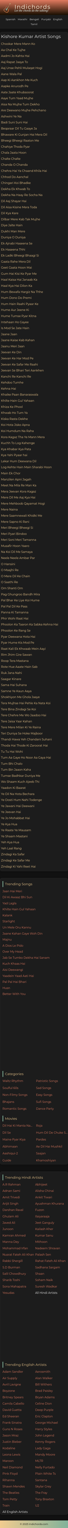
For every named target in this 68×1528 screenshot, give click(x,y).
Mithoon (41, 1242)
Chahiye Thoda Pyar (15, 146)
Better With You (14, 994)
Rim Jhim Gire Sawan (16, 654)
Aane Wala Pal (11, 74)
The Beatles (11, 1492)
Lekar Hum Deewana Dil (18, 461)
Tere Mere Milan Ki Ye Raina (21, 727)
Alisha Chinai (44, 1191)
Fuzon (39, 1210)
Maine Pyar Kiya (14, 1139)
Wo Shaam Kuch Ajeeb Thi (20, 781)
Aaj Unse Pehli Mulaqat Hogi (21, 68)
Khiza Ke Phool (12, 407)
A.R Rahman (12, 1184)
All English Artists (15, 1512)
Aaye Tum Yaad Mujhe (17, 98)
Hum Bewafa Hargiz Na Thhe (22, 292)
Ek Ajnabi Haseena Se (16, 243)
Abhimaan (10, 1146)
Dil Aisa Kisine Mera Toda (19, 207)
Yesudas (8, 1293)
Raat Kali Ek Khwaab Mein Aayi (23, 649)
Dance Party (45, 1108)
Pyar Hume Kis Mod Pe (17, 642)
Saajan (41, 1153)
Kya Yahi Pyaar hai (14, 455)
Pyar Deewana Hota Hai (18, 636)
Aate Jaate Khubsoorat (17, 92)
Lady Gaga (42, 1448)
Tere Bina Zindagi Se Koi (18, 709)
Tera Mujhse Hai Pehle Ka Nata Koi (26, 703)
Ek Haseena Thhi (13, 249)
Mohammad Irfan (15, 1248)
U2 (37, 1505)
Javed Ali (9, 1222)
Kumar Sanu (44, 1235)
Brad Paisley (44, 1391)
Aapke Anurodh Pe (14, 86)
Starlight (9, 921)
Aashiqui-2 (10, 1153)
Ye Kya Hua (9, 824)
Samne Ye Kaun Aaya (16, 691)
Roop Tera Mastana (15, 661)
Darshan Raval (13, 1210)
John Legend (44, 1435)
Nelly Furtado (45, 1467)
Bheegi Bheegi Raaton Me (20, 140)
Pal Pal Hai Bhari (14, 982)
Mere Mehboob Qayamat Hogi (23, 503)
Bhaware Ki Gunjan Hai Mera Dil (24, 134)
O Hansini (8, 564)
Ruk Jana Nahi (11, 673)
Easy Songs (44, 1095)
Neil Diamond (13, 1467)
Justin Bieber (12, 1442)
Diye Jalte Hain (12, 225)
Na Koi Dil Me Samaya (17, 552)
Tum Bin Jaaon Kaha (16, 769)
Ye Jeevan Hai (11, 812)
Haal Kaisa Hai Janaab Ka (19, 279)
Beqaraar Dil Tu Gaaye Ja (19, 128)
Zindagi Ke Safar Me (15, 860)
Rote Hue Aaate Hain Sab (19, 667)
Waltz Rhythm (13, 1081)
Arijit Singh (10, 1203)
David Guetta (12, 1410)
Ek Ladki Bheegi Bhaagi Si (20, 255)
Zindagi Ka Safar (13, 854)
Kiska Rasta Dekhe (14, 419)
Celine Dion (43, 1403)
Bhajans (8, 1102)
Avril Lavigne (12, 1384)
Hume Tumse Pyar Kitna (18, 316)
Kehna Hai (8, 388)
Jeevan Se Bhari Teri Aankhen (22, 370)
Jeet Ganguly (44, 1222)
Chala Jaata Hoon (13, 152)
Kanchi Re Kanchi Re (16, 376)
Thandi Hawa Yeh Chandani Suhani (26, 739)
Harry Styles (43, 1429)
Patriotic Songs (47, 1081)
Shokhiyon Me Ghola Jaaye (20, 697)
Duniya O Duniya (13, 237)
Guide (7, 1160)
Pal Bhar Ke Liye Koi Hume (20, 600)
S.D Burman (11, 1267)
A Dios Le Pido (13, 945)
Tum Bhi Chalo (11, 763)
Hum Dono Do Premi (16, 298)
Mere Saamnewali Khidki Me (21, 515)
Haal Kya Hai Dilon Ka (16, 286)
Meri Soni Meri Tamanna (18, 540)
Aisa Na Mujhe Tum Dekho (20, 104)
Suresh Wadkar (46, 1286)
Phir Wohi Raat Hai (14, 618)
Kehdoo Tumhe (12, 382)
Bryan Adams (45, 1397)
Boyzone (9, 1391)
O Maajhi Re (10, 570)
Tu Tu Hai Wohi (12, 751)
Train (6, 1505)
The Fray (41, 1492)
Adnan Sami (11, 1191)
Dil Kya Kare (9, 213)
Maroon (8, 1461)
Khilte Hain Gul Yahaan (19, 909)
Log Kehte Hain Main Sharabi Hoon (26, 467)
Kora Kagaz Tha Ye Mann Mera (23, 437)
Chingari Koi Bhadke (16, 183)
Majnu (7, 939)
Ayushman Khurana (49, 1203)
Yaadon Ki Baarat (13, 788)
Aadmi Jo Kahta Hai (15, 56)
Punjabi (46, 19)
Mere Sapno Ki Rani (15, 522)
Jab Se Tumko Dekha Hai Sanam (26, 957)
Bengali (34, 19)
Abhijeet (41, 1184)
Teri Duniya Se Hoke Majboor (22, 733)
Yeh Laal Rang (11, 848)
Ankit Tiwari (43, 1197)
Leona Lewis (11, 1454)
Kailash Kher (44, 1229)
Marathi (22, 19)
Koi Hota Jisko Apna (15, 425)
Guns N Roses (12, 1429)
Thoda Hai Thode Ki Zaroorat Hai (24, 745)
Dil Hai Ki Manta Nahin (18, 1125)
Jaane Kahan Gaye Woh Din (23, 933)
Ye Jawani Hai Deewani (18, 806)
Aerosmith (42, 1371)
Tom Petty (10, 1499)
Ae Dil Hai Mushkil (49, 1146)
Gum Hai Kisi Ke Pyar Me (19, 273)
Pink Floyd (10, 1473)
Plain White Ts (45, 1473)
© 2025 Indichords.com (34, 1524)
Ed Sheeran (11, 1416)
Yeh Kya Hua (10, 842)
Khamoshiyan (46, 1160)
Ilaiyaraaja (42, 1216)
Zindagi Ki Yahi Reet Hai (18, 866)
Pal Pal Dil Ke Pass (14, 606)
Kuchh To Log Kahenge (18, 443)
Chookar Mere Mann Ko (18, 44)
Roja (39, 1125)
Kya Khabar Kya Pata (16, 449)
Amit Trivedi (11, 1197)
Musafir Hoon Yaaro (15, 546)
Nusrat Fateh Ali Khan (18, 1254)
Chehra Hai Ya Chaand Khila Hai (24, 171)
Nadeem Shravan (47, 1248)
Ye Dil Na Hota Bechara (18, 794)
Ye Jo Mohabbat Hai (15, 818)
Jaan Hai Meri (12, 891)
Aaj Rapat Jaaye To (14, 62)
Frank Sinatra (12, 1422)
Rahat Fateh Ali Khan (50, 1261)
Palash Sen (43, 1254)
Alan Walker (43, 1378)
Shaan (39, 1273)
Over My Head (13, 951)
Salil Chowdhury (14, 1273)
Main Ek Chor (10, 473)
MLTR (39, 1461)
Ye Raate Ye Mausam (16, 830)
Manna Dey (11, 1242)
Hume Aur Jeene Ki (15, 310)
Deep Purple (44, 1410)
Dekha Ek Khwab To (15, 189)
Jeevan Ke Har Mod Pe (17, 358)
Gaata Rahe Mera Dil (16, 261)
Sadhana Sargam (47, 1267)
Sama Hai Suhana (14, 685)
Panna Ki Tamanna (14, 612)
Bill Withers (43, 1384)
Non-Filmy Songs (15, 1095)
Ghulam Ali (11, 1216)
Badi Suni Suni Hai (14, 122)
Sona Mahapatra (14, 1286)
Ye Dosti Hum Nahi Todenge (21, 800)
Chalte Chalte (10, 159)
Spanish (10, 19)
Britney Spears (13, 1397)
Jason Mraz (11, 1435)
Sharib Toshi (11, 1280)
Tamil (34, 24)
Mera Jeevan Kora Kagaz (18, 491)
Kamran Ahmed (14, 1235)
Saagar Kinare (11, 679)
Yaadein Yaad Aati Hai (18, 976)
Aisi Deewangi (13, 970)
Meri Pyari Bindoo (14, 534)
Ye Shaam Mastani (14, 836)
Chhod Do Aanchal (14, 177)
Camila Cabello (13, 1403)
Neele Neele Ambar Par (18, 558)
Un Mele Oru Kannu (17, 927)
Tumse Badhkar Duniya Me (20, 776)
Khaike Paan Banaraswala (19, 394)
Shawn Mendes (14, 1486)
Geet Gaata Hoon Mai (16, 267)
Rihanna (9, 1480)
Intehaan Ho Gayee (15, 322)
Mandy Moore (45, 1454)
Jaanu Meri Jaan (13, 346)
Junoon (8, 1229)
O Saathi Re (9, 582)
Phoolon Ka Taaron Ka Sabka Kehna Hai (29, 624)
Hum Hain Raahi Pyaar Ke (19, 304)
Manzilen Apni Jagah (16, 479)
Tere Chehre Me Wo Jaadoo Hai (23, 715)
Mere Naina (9, 509)
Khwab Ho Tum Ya (14, 413)
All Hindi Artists (46, 1293)
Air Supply (10, 1378)
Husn (6, 988)
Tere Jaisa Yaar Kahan (16, 721)
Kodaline (9, 1448)
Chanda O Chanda (14, 164)
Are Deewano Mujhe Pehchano (23, 110)
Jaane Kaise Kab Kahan (18, 340)
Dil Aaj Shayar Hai (13, 201)
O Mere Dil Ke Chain (15, 576)
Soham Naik (44, 1280)
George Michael (46, 1422)
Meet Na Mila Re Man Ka (18, 485)
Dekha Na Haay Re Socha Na (21, 195)
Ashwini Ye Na (11, 116)
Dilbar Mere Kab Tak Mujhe (20, 219)
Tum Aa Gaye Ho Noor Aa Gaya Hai (26, 757)
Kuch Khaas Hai (14, 963)
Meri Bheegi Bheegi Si (17, 527)
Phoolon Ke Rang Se (16, 630)
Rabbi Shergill (13, 1261)
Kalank (7, 915)
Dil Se (7, 1132)
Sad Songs (43, 1088)
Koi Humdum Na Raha (17, 431)
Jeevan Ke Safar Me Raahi (19, 364)
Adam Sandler (13, 1371)
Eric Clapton (44, 1416)
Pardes (41, 1139)
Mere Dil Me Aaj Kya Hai (18, 497)
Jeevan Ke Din (11, 352)
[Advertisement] (34, 1034)
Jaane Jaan (9, 334)
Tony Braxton (44, 1499)
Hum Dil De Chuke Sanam (52, 1132)
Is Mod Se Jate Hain (15, 328)
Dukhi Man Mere (13, 231)
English (57, 19)
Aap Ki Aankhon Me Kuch (19, 80)
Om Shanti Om (12, 588)
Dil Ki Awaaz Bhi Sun (17, 897)
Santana (41, 1480)
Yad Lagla (9, 903)
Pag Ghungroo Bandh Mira (20, 594)
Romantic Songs (14, 1108)
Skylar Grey (43, 1486)
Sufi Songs (43, 1102)
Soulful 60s (10, 1088)
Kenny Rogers (45, 1442)
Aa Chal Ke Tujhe (13, 50)
